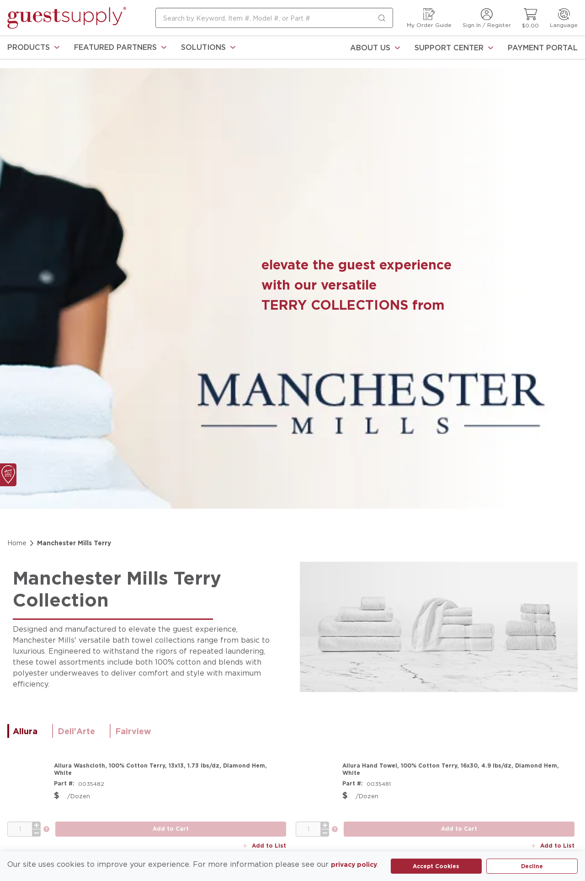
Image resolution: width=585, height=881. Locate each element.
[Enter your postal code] (94, 806)
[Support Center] (453, 47)
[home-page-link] (66, 18)
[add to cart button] (170, 824)
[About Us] (375, 47)
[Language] (564, 18)
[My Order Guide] (429, 18)
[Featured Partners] (120, 47)
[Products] (33, 47)
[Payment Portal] (542, 47)
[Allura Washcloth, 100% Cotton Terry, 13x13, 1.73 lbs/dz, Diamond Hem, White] (170, 769)
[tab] (29, 731)
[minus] (36, 828)
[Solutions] (208, 47)
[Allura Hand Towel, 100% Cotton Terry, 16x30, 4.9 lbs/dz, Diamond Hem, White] (458, 769)
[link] (33, 47)
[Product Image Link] (27, 782)
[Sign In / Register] (487, 18)
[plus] (36, 820)
